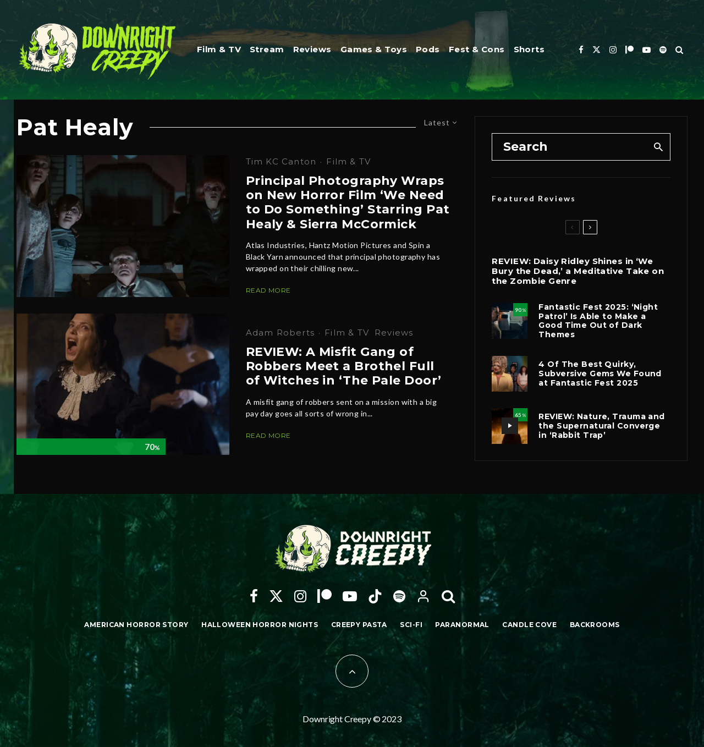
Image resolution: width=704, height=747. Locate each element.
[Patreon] (629, 50)
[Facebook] (581, 50)
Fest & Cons (477, 49)
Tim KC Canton (281, 161)
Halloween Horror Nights (259, 624)
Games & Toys (373, 49)
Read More (268, 290)
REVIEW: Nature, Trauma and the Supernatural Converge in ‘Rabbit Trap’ (601, 426)
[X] (596, 50)
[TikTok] (375, 596)
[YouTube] (646, 50)
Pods (428, 49)
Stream (267, 49)
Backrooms (595, 624)
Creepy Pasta (359, 624)
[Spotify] (663, 50)
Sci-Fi (411, 624)
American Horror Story (136, 624)
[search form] (569, 147)
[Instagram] (613, 50)
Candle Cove (529, 624)
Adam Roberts (280, 332)
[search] (658, 147)
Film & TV (219, 49)
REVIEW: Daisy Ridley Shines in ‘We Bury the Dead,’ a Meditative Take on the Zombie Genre (578, 271)
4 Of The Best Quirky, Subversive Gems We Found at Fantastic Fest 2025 (600, 373)
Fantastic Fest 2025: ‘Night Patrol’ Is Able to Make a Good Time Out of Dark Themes (598, 321)
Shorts (529, 49)
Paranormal (462, 624)
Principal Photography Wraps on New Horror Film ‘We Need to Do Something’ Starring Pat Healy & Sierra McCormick (348, 203)
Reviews (312, 49)
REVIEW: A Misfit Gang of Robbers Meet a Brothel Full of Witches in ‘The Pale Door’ (344, 366)
